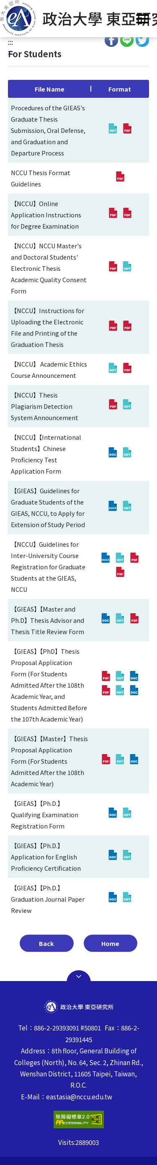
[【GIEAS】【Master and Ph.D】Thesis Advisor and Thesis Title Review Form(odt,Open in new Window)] (119, 620)
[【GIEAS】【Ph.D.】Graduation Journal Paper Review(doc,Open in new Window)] (112, 899)
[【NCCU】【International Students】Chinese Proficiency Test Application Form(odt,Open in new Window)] (126, 454)
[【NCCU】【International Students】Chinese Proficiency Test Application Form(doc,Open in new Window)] (112, 454)
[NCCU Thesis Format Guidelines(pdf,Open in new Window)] (119, 178)
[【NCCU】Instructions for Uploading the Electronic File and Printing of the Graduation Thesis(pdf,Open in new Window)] (112, 327)
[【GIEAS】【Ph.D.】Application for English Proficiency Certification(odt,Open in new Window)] (126, 856)
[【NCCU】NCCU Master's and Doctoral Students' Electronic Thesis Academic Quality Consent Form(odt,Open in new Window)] (126, 268)
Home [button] (110, 943)
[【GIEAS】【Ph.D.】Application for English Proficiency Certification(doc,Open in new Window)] (112, 856)
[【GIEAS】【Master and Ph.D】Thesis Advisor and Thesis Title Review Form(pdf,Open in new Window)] (134, 620)
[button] (78, 18)
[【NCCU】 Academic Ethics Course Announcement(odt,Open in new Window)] (112, 369)
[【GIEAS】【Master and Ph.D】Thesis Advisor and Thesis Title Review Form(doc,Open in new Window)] (105, 620)
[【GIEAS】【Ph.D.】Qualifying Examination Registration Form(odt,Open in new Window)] (126, 814)
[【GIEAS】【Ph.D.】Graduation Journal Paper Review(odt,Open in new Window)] (126, 899)
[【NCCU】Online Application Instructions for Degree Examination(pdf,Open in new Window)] (112, 214)
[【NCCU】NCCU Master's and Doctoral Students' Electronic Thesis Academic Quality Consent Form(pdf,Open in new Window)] (112, 268)
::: (10, 42)
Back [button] (46, 943)
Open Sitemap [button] (79, 976)
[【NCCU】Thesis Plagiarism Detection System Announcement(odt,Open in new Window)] (126, 406)
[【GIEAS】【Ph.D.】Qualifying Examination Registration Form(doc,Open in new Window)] (112, 814)
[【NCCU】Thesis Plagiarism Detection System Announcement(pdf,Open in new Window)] (112, 406)
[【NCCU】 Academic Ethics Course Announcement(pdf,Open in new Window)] (126, 369)
